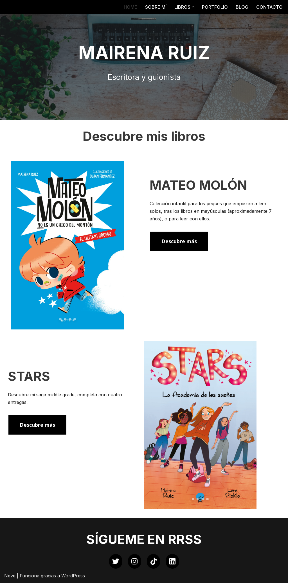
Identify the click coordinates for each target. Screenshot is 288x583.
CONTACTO (269, 7)
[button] (193, 7)
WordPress (73, 576)
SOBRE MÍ (155, 7)
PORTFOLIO (215, 7)
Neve (9, 576)
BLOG (242, 7)
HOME (130, 7)
